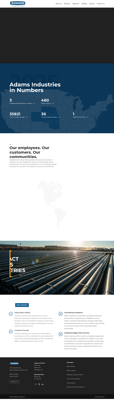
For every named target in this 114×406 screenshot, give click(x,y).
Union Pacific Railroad (73, 386)
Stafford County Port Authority (76, 394)
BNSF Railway (71, 373)
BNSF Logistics (71, 377)
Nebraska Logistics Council (75, 381)
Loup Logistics (71, 390)
